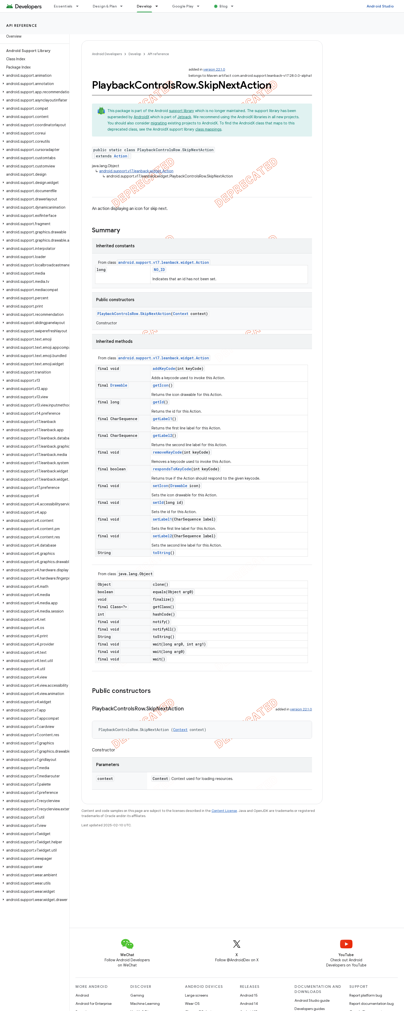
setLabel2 (162, 535)
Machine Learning (145, 1003)
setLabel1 (162, 519)
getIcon (161, 385)
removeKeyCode (167, 452)
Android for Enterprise (93, 1003)
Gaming (137, 995)
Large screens (196, 995)
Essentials (63, 6)
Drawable (118, 385)
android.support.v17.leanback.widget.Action (136, 171)
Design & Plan (105, 6)
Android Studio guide (312, 1000)
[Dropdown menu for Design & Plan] (124, 6)
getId (158, 402)
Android (82, 995)
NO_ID (159, 269)
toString (161, 552)
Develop (135, 54)
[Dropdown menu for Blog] (234, 6)
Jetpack (184, 117)
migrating (159, 123)
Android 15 (249, 995)
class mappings (208, 129)
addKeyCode (164, 368)
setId (158, 502)
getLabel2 (162, 435)
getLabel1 (162, 418)
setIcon (160, 485)
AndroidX (141, 117)
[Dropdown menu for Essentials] (80, 6)
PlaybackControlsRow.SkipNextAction (134, 313)
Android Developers (107, 54)
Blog (224, 6)
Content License (224, 811)
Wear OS (192, 1003)
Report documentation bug (371, 1003)
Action (120, 156)
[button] (33, 75)
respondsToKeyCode (172, 468)
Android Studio (380, 6)
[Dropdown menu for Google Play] (200, 6)
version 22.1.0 (214, 69)
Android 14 (249, 1003)
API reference (21, 25)
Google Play (183, 6)
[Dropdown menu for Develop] (159, 6)
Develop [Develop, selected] (144, 6)
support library (181, 110)
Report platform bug (365, 995)
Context (180, 313)
